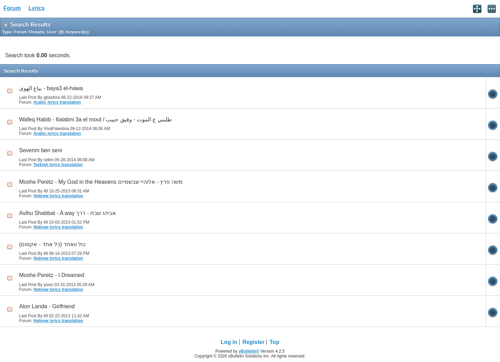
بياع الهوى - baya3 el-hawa (51, 88)
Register (253, 342)
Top (274, 342)
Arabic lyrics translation (57, 102)
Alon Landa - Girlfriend (47, 306)
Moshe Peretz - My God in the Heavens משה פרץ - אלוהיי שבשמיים (101, 182)
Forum (12, 8)
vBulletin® (249, 351)
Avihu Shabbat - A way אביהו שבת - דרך (67, 213)
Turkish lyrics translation (58, 164)
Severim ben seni (40, 150)
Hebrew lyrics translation (58, 195)
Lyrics (36, 8)
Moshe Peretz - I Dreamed (51, 275)
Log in (229, 342)
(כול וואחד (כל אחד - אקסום (52, 244)
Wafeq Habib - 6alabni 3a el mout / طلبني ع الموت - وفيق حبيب (95, 119)
